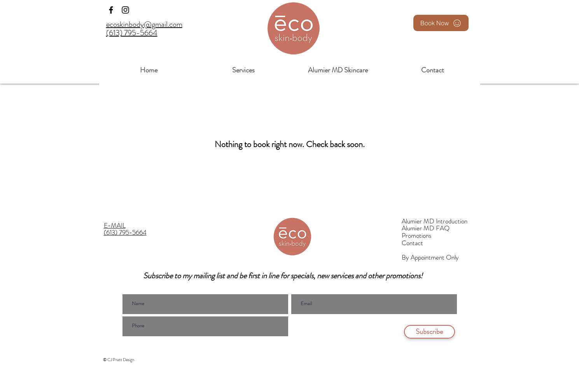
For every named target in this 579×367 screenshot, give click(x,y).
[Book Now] (441, 23)
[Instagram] (125, 10)
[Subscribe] (429, 332)
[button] (243, 67)
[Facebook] (111, 10)
